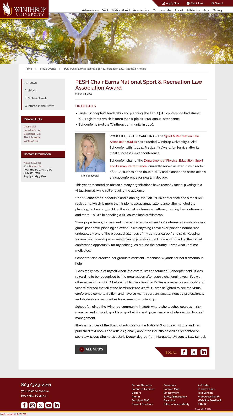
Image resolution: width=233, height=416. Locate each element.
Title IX (202, 404)
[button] (17, 35)
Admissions (90, 10)
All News (31, 82)
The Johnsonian (32, 137)
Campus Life (162, 10)
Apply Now (173, 3)
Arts (206, 10)
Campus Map (171, 389)
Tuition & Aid (121, 10)
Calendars (170, 385)
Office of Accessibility (176, 404)
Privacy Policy (206, 389)
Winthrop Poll (31, 141)
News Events (48, 68)
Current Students (142, 404)
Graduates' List (32, 133)
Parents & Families (143, 389)
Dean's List (30, 126)
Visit (105, 10)
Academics (141, 10)
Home (28, 68)
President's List (32, 130)
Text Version (205, 392)
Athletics (193, 10)
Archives (30, 90)
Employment (171, 392)
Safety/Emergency (175, 396)
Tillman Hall (35, 166)
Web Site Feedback (210, 400)
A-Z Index (204, 385)
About (178, 10)
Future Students (142, 385)
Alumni (136, 396)
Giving (217, 10)
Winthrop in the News (39, 106)
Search (219, 3)
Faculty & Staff (140, 400)
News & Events (32, 162)
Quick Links (197, 3)
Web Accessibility (209, 396)
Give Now (169, 400)
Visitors (136, 392)
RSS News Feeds (36, 98)
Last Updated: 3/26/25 (13, 414)
